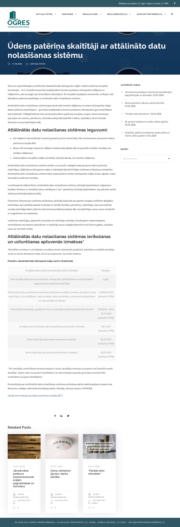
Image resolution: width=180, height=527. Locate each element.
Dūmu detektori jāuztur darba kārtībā (61, 473)
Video (95, 503)
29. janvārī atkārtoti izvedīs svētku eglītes (146, 121)
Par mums (67, 14)
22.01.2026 (56, 466)
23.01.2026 (19, 466)
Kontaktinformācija (149, 14)
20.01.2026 (94, 466)
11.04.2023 (17, 64)
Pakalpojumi (90, 14)
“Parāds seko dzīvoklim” (96, 472)
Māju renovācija (117, 14)
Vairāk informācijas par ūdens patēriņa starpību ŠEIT (35, 395)
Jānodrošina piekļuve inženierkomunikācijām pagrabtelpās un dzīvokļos (148, 93)
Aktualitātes (44, 14)
